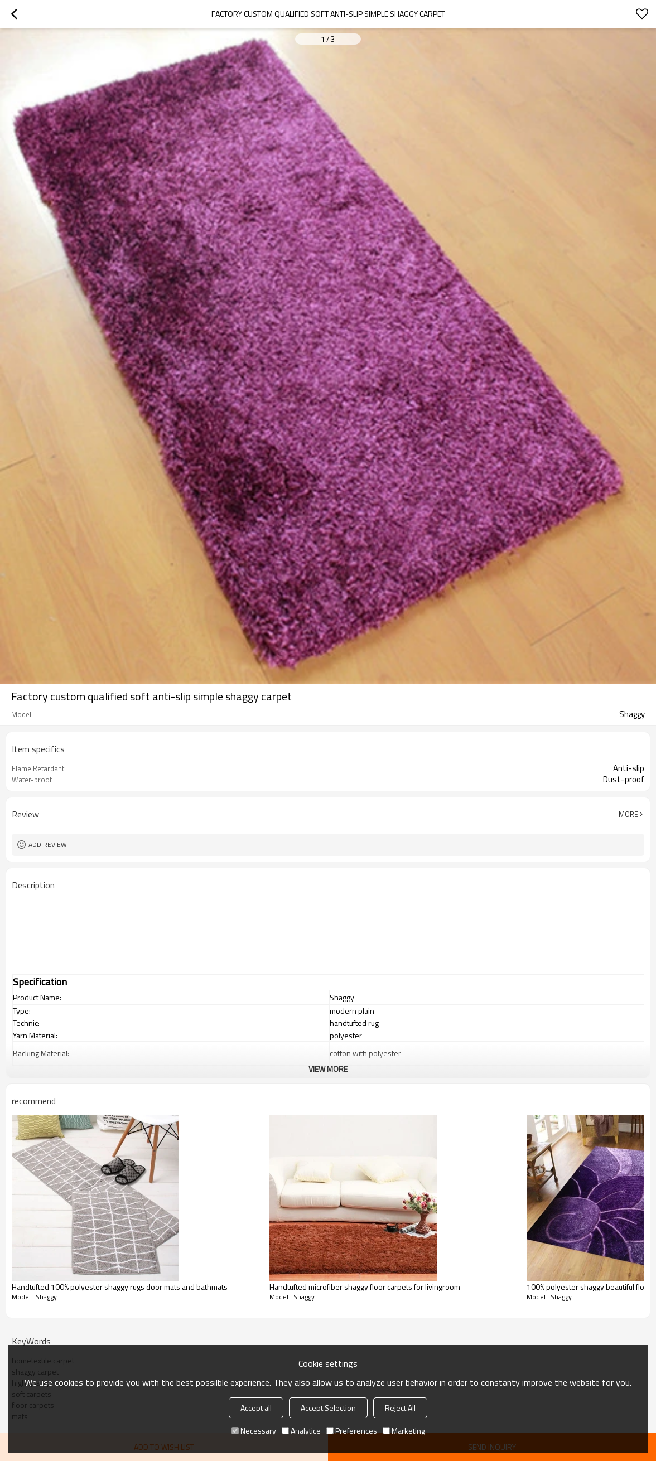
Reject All (400, 1408)
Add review (47, 844)
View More (328, 1069)
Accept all (256, 1408)
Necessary (253, 1430)
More (628, 814)
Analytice (301, 1430)
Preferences (351, 1430)
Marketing (404, 1430)
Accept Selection (328, 1408)
